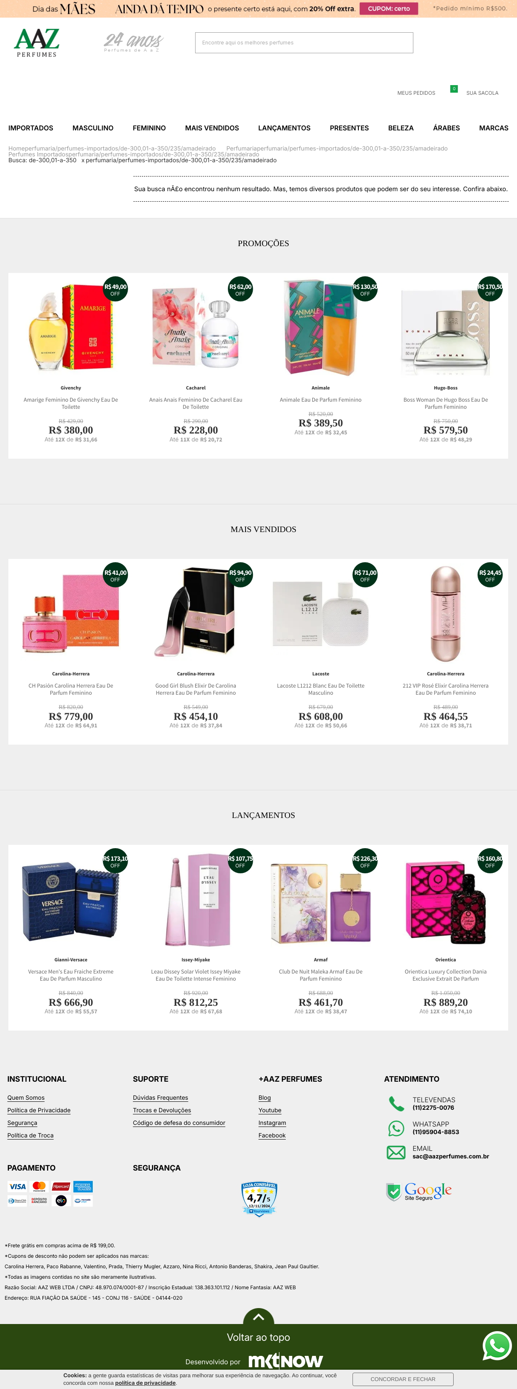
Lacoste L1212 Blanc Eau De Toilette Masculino (321, 689)
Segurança (22, 1123)
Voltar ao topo (258, 1337)
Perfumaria (241, 148)
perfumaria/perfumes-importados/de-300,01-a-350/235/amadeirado (120, 148)
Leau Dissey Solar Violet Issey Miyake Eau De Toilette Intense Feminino (195, 975)
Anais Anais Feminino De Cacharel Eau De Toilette (196, 403)
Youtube (270, 1110)
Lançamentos (284, 128)
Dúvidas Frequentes (160, 1097)
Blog (264, 1097)
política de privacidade (145, 1383)
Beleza (401, 128)
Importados (30, 128)
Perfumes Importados (38, 154)
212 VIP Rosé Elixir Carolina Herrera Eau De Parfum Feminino (446, 689)
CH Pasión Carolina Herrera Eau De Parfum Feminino (71, 689)
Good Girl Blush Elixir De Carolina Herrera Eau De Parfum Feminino (195, 689)
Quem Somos (26, 1097)
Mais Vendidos (212, 128)
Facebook (272, 1135)
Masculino (93, 128)
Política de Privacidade (39, 1110)
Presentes (349, 128)
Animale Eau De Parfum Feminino (321, 400)
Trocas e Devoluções (162, 1110)
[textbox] (294, 42)
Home (16, 148)
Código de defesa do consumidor (179, 1123)
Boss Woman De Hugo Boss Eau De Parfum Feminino (445, 403)
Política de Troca (31, 1135)
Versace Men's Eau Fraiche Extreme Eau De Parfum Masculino (70, 975)
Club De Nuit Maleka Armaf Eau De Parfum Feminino (321, 975)
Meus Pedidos (411, 93)
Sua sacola (477, 93)
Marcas (494, 128)
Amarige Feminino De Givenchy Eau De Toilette (71, 403)
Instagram (272, 1123)
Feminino (149, 128)
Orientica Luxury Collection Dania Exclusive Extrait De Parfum (446, 975)
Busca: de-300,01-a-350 (42, 160)
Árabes (446, 128)
